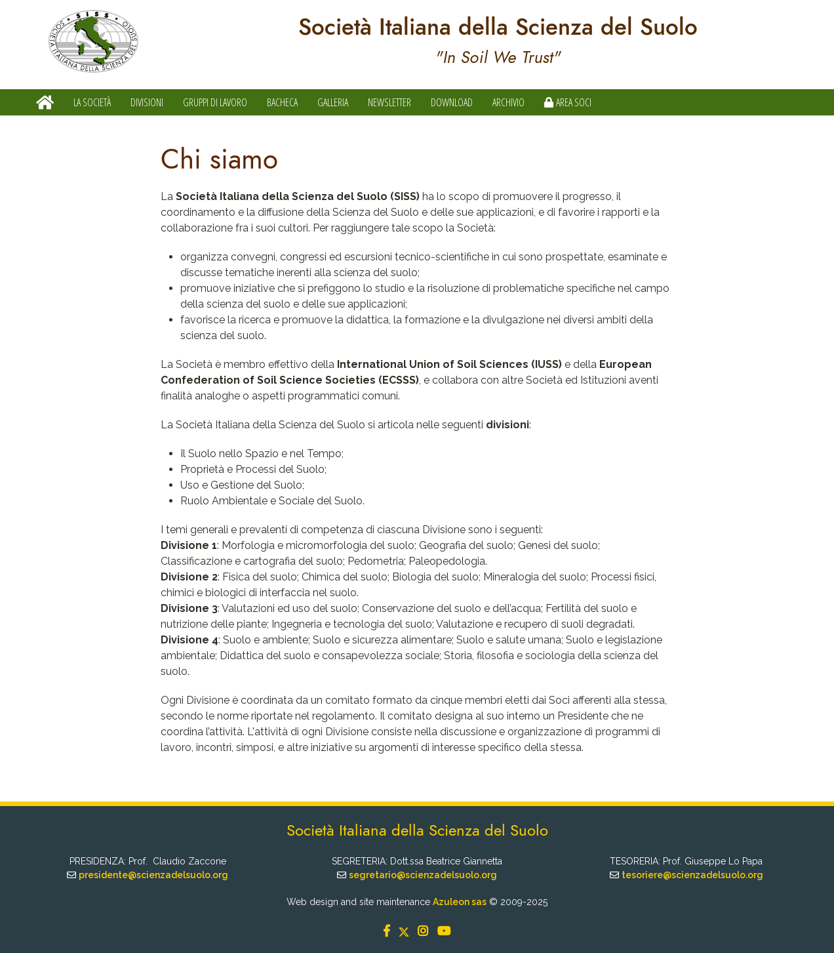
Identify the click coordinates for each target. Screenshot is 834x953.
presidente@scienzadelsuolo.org (153, 875)
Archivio (508, 102)
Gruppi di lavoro (215, 102)
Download (452, 102)
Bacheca (282, 102)
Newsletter (389, 102)
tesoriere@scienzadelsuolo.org (692, 875)
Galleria (332, 102)
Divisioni (146, 102)
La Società (92, 102)
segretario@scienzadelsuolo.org (423, 875)
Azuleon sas (459, 902)
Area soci (567, 102)
